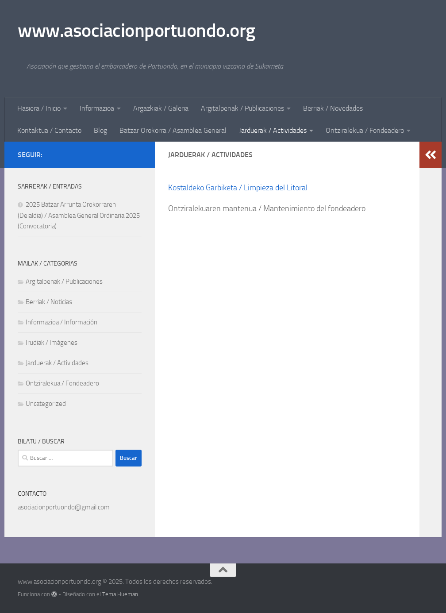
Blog (100, 130)
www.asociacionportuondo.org (136, 30)
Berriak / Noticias (49, 302)
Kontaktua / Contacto (49, 130)
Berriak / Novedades (333, 108)
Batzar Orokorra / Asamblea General (173, 130)
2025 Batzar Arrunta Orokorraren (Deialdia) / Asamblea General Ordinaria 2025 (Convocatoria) (79, 215)
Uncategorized (46, 404)
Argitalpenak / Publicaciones (242, 108)
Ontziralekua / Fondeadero (365, 130)
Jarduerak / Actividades (273, 130)
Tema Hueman (120, 594)
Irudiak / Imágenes (51, 343)
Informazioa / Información (61, 322)
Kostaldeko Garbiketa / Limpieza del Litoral (238, 188)
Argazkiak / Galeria (160, 108)
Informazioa (97, 108)
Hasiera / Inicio (39, 108)
